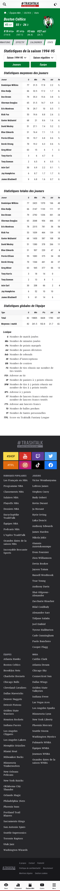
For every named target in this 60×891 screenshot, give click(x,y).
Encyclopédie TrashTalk (11, 516)
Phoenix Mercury (42, 725)
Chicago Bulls (11, 682)
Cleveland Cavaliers (15, 687)
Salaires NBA (11, 497)
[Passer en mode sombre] (55, 4)
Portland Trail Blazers (12, 814)
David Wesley (7, 126)
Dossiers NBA (11, 509)
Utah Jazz (9, 844)
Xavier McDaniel (8, 120)
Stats (36, 12)
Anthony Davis (40, 586)
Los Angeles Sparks (43, 708)
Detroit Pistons (12, 704)
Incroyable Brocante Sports (15, 551)
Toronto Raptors (13, 838)
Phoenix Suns (11, 806)
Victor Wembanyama (44, 480)
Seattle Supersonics (15, 832)
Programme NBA (13, 486)
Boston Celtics (12, 664)
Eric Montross (7, 108)
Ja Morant (38, 509)
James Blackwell (9, 179)
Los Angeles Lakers (15, 739)
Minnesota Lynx (41, 713)
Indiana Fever (40, 696)
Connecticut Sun (42, 676)
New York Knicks (13, 780)
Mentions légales (25, 873)
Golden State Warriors (11, 712)
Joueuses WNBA (41, 753)
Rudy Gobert (39, 497)
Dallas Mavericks (13, 693)
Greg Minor (6, 149)
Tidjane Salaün (41, 618)
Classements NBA (14, 491)
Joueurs (16, 64)
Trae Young (39, 580)
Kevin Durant (40, 503)
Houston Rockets (13, 719)
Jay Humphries (8, 173)
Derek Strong (7, 143)
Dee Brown (6, 96)
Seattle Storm (40, 731)
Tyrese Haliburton (42, 629)
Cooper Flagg (40, 647)
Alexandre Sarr (41, 612)
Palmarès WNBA (41, 742)
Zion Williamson (42, 558)
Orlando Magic (12, 795)
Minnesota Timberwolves (12, 764)
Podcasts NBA (12, 529)
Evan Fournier (40, 552)
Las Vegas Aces (41, 702)
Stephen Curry (40, 491)
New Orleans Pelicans (11, 773)
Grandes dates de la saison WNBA (43, 761)
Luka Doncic (39, 520)
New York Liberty (42, 719)
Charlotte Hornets (14, 676)
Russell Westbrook (42, 575)
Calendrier (36, 42)
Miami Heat (10, 751)
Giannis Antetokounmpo (41, 545)
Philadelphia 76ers (14, 801)
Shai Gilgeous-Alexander (41, 594)
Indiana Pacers (12, 725)
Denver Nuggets (13, 699)
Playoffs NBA (11, 503)
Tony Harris (6, 155)
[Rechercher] (4, 4)
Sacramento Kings (14, 821)
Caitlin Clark (39, 659)
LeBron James (40, 486)
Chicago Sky (39, 670)
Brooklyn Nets (12, 670)
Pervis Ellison (7, 137)
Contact (32, 863)
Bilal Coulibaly (40, 607)
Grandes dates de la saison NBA (15, 542)
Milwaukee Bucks (13, 757)
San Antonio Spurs (14, 827)
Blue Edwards (7, 132)
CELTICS (27, 12)
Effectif (20, 42)
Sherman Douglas (9, 102)
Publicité (40, 863)
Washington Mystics (44, 736)
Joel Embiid (38, 624)
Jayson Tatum (40, 569)
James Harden (40, 531)
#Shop (11, 456)
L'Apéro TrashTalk (14, 535)
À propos (22, 863)
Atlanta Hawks (12, 659)
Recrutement (48, 868)
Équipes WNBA (40, 748)
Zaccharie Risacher (43, 601)
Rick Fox (5, 114)
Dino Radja (6, 90)
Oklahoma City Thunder (12, 788)
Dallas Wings (39, 682)
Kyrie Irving (39, 514)
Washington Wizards (16, 850)
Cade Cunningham (43, 635)
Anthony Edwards (42, 526)
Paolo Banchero (41, 641)
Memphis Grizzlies (14, 745)
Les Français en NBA (16, 480)
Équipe (43, 64)
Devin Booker (40, 563)
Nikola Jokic (39, 537)
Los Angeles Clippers (10, 733)
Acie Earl (5, 167)
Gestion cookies (41, 873)
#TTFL (11, 465)
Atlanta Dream (40, 664)
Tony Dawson (7, 161)
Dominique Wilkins (9, 85)
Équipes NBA (15, 12)
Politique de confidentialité (29, 868)
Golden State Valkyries (39, 689)
